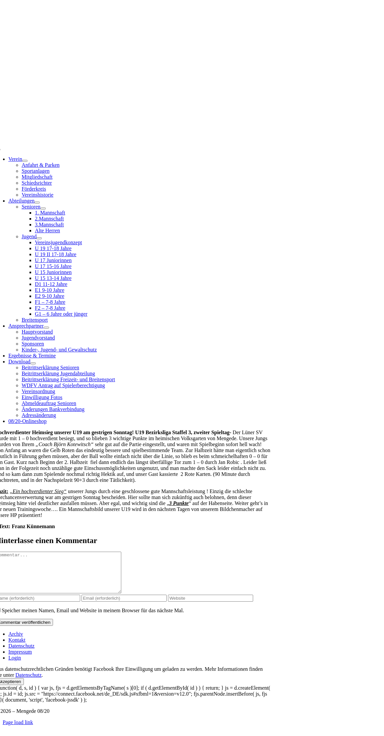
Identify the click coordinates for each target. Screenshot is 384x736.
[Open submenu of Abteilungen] (37, 203)
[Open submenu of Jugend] (39, 238)
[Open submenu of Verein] (24, 161)
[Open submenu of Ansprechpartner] (46, 328)
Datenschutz (28, 683)
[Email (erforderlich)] (124, 606)
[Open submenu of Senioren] (43, 208)
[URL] (210, 606)
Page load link (18, 730)
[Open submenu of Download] (33, 363)
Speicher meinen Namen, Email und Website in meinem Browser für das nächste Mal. (93, 618)
